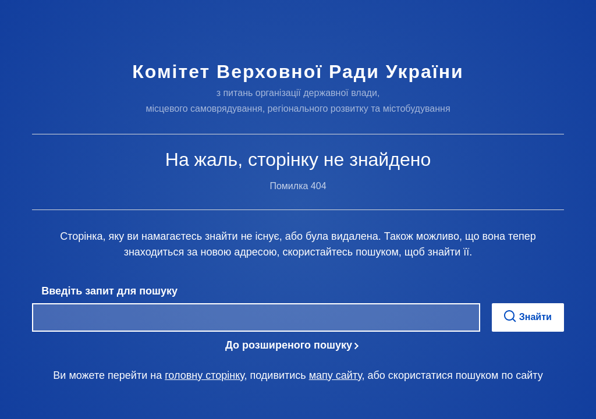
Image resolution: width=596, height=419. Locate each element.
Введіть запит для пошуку (109, 291)
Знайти (528, 316)
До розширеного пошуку (288, 345)
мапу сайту (335, 375)
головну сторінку (204, 375)
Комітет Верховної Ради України (297, 71)
